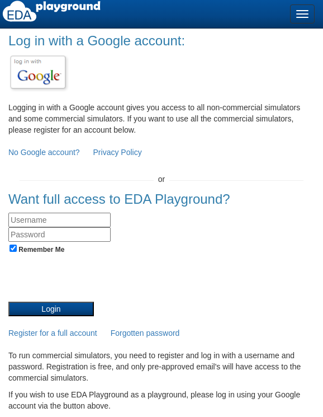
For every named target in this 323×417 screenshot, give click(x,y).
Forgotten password (145, 333)
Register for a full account (52, 333)
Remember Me (37, 249)
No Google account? (45, 152)
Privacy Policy (117, 152)
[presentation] (93, 280)
